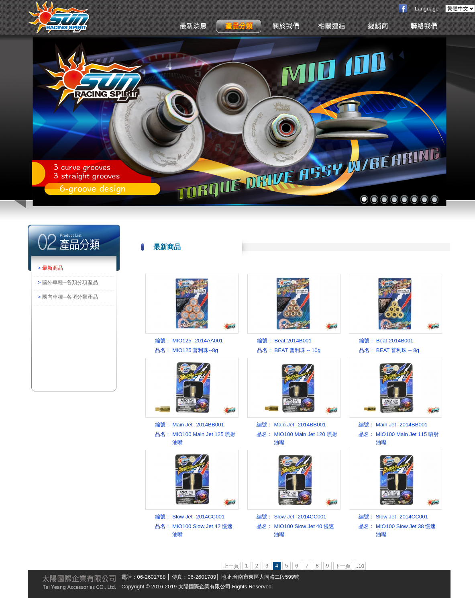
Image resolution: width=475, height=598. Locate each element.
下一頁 (343, 566)
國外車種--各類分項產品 (70, 282)
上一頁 (231, 566)
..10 (359, 566)
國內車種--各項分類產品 (70, 297)
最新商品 (52, 268)
